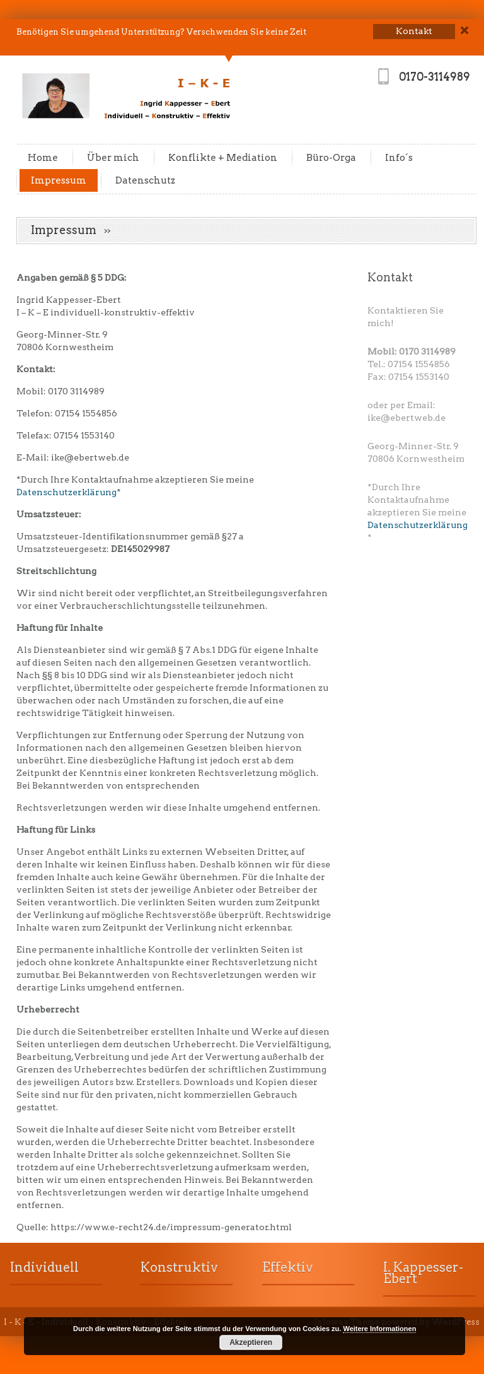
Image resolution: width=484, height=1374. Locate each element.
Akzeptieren (250, 1342)
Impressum (58, 180)
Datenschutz (145, 180)
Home (43, 157)
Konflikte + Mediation (222, 157)
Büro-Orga (331, 157)
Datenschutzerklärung (66, 492)
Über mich (113, 157)
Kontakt (390, 277)
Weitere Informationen (379, 1328)
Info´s (399, 157)
